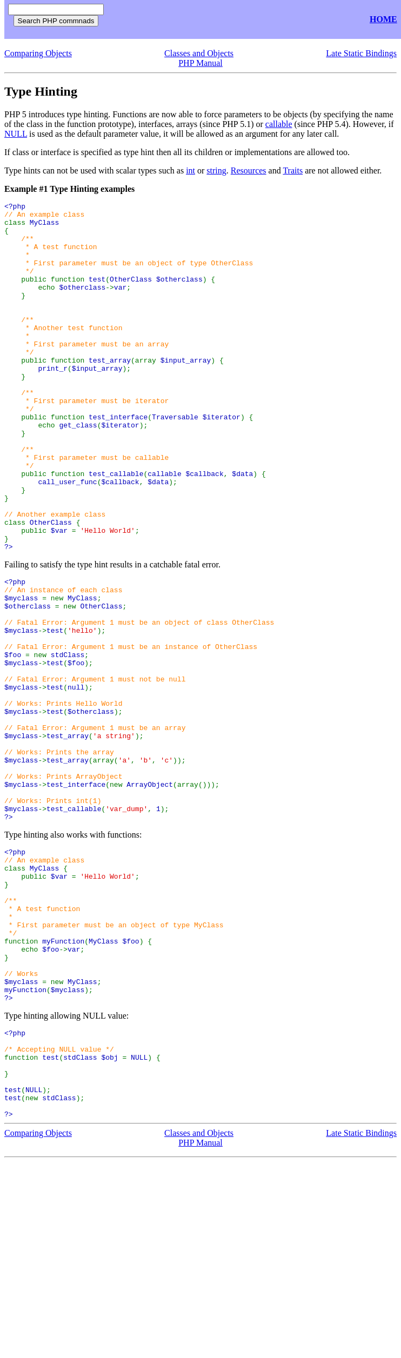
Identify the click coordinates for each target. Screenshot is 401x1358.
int (190, 170)
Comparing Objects (38, 53)
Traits (293, 170)
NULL (15, 133)
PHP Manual (200, 63)
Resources (248, 170)
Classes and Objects (198, 53)
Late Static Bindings (361, 53)
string (216, 170)
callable (278, 124)
